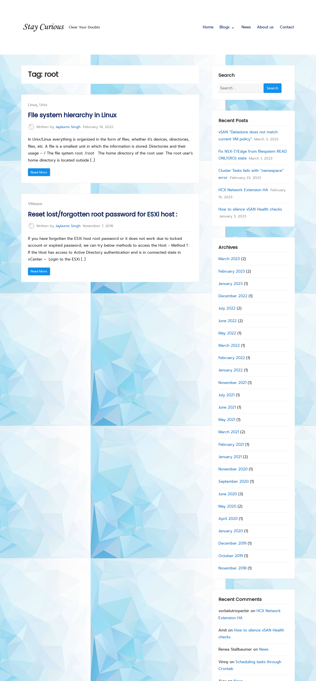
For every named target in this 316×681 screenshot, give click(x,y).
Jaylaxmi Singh (68, 127)
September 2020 (234, 481)
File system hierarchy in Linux (72, 115)
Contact (287, 27)
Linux (32, 105)
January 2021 (230, 457)
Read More (40, 173)
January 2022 (231, 370)
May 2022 (227, 333)
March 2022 (229, 345)
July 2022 (227, 308)
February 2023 (232, 271)
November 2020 (233, 469)
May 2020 (228, 506)
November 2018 (233, 568)
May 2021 (227, 419)
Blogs (224, 27)
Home (208, 27)
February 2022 (232, 358)
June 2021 (227, 407)
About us (265, 27)
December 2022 (233, 296)
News (246, 27)
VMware (35, 204)
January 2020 (231, 531)
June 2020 (228, 494)
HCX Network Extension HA (243, 190)
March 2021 (229, 432)
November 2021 (233, 382)
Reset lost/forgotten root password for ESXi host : (102, 214)
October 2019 (231, 555)
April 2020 (228, 518)
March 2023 (229, 259)
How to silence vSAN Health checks (250, 209)
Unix (43, 105)
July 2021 (227, 395)
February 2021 (231, 444)
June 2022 (228, 320)
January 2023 (231, 283)
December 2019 (233, 543)
